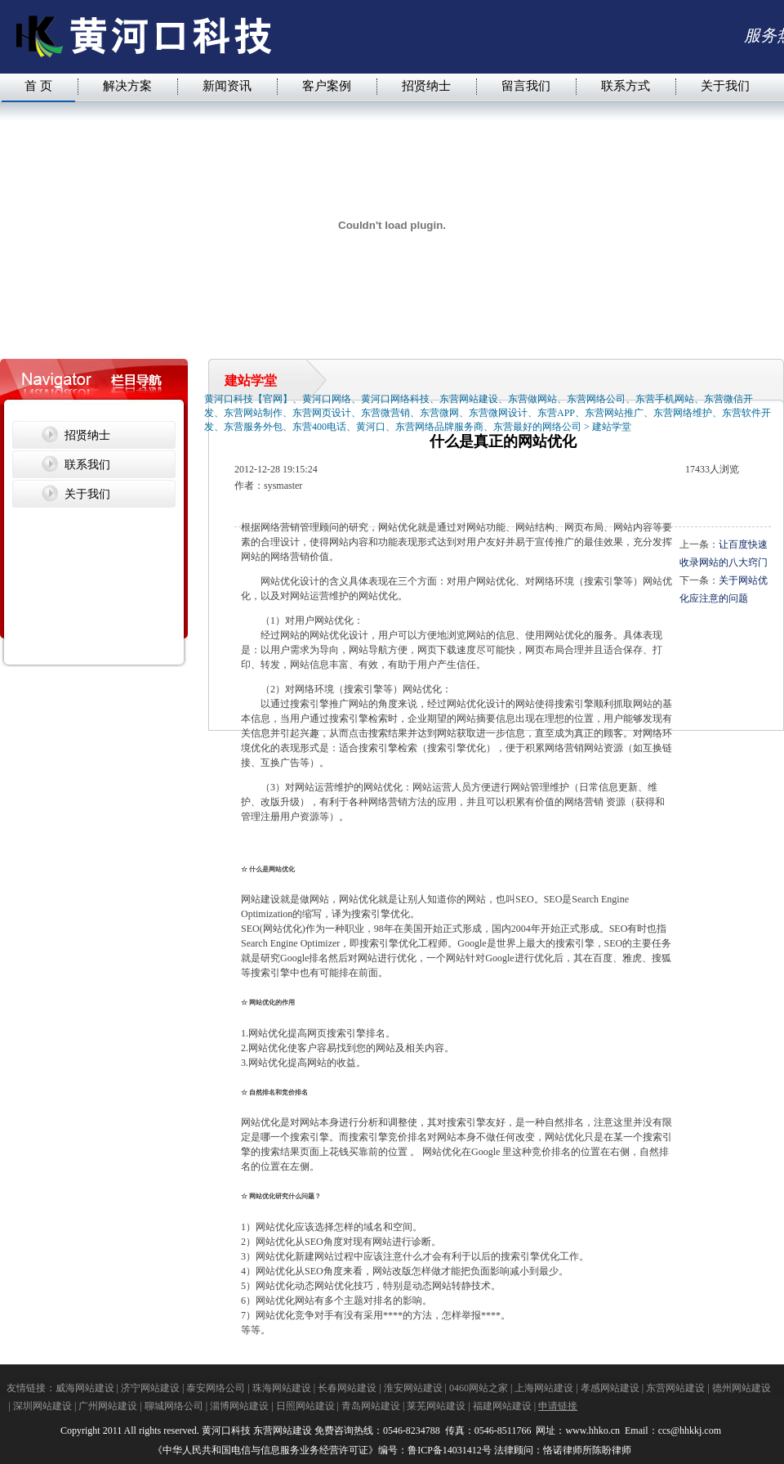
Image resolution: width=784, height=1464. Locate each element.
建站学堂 (611, 426)
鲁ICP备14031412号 (450, 1450)
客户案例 (326, 85)
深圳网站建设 (42, 1406)
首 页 (38, 85)
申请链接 (557, 1406)
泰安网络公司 (215, 1388)
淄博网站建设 (239, 1406)
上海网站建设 (543, 1388)
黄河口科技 (226, 1430)
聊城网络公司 (174, 1406)
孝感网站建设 (610, 1388)
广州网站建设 (107, 1406)
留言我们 (525, 85)
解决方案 (127, 85)
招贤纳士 (426, 85)
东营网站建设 (675, 1388)
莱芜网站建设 (436, 1406)
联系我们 (87, 464)
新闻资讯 (227, 85)
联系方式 (625, 85)
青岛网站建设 (370, 1406)
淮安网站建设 (413, 1388)
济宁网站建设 (150, 1388)
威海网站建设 (85, 1388)
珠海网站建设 (281, 1388)
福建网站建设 (502, 1406)
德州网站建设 (741, 1388)
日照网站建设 (305, 1406)
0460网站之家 (478, 1388)
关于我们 (725, 85)
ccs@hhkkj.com (691, 1430)
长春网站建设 (347, 1388)
